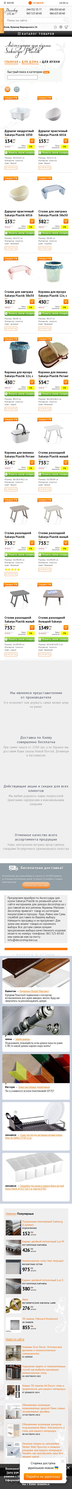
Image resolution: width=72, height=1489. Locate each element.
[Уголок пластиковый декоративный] (36, 1069)
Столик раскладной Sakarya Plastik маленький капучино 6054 (18, 538)
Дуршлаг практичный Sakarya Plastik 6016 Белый (52, 135)
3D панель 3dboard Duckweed (40, 1318)
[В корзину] (32, 140)
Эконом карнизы (22, 1039)
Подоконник (29, 1228)
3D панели (27, 1322)
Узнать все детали (36, 885)
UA (60, 2)
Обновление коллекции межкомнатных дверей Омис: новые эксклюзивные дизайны (43, 1408)
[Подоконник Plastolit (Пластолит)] (36, 973)
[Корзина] (66, 27)
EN (64, 2)
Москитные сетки (32, 1264)
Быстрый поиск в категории (28, 72)
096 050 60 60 (57, 9)
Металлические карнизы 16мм (39, 1303)
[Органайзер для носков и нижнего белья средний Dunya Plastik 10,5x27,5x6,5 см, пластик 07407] (36, 1168)
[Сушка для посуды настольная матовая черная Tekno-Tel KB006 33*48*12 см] (36, 1117)
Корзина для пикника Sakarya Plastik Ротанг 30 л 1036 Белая (20, 456)
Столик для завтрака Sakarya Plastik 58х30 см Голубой (53, 215)
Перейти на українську (43, 1476)
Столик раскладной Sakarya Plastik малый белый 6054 (53, 456)
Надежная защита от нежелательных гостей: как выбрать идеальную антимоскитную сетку (43, 1370)
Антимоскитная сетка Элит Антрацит (43, 1260)
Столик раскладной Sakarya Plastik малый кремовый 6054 (53, 537)
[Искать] (65, 20)
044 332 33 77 (34, 9)
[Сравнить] (60, 27)
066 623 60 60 (57, 13)
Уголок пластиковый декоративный (34, 1087)
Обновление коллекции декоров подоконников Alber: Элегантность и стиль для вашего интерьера (43, 1428)
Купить (11, 168)
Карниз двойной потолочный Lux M (43, 1241)
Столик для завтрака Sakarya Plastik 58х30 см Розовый (19, 295)
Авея (25, 1299)
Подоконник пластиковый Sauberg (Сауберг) (42, 1223)
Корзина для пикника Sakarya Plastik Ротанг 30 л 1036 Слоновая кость (53, 378)
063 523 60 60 (34, 13)
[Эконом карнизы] (36, 1021)
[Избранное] (55, 27)
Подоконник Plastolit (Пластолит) (34, 991)
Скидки (36, 3)
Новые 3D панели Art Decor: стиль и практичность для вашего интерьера (43, 1387)
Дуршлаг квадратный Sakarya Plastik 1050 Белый (19, 135)
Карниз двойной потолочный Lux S (42, 1280)
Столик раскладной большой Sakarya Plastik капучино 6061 (51, 623)
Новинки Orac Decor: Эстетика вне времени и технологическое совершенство (42, 1350)
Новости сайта (15, 1339)
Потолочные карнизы (34, 1245)
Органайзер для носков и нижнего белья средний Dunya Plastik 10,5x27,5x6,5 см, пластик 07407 (34, 1187)
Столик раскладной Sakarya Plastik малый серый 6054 (19, 621)
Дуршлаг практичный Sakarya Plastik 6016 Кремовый (19, 215)
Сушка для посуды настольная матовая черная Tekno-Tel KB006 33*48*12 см (33, 1136)
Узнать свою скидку (21, 152)
